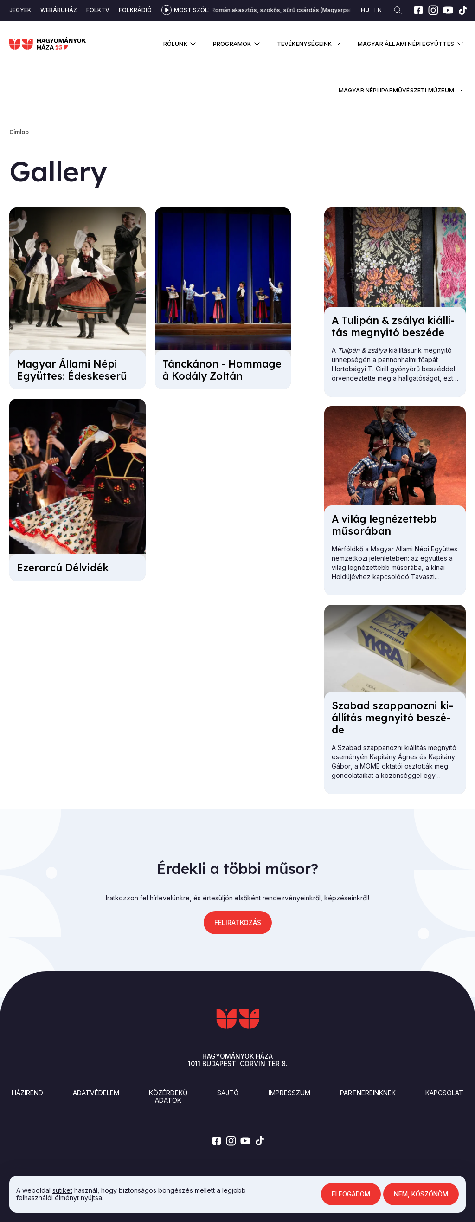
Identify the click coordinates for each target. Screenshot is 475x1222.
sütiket (62, 1190)
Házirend (27, 1093)
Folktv (97, 9)
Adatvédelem (96, 1093)
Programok (232, 43)
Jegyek (20, 9)
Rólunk (175, 43)
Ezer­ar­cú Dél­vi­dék (63, 567)
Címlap (19, 132)
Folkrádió (135, 9)
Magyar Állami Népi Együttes (406, 43)
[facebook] (418, 10)
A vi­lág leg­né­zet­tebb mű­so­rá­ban (384, 524)
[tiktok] (463, 10)
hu (365, 9)
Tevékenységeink (304, 43)
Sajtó (228, 1093)
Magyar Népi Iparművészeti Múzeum (396, 90)
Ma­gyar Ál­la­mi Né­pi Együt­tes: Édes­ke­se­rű (72, 369)
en (378, 9)
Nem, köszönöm (419, 1194)
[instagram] (433, 10)
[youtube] (448, 10)
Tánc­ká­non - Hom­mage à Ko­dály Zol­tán (222, 369)
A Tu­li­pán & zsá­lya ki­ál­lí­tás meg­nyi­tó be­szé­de (393, 326)
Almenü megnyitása (193, 44)
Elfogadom (346, 1194)
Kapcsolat (444, 1093)
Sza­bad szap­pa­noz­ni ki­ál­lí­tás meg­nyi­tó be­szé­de (392, 717)
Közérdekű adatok (168, 1096)
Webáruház (58, 9)
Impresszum (289, 1093)
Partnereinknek (368, 1093)
